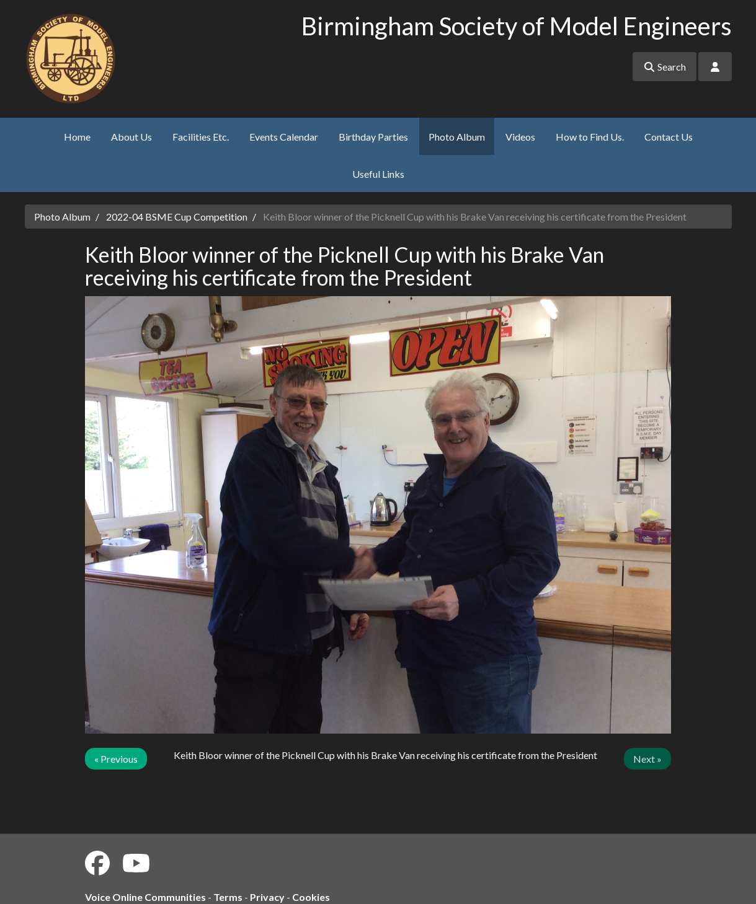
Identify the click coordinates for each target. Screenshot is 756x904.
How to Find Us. (590, 137)
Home (77, 137)
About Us (131, 137)
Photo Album (457, 137)
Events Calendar (283, 137)
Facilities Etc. (200, 137)
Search (664, 66)
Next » (647, 759)
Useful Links (378, 174)
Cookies (311, 897)
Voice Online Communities (145, 897)
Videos (520, 137)
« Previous (116, 759)
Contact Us (668, 137)
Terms (227, 897)
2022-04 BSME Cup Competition (176, 216)
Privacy (267, 897)
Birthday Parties (373, 137)
